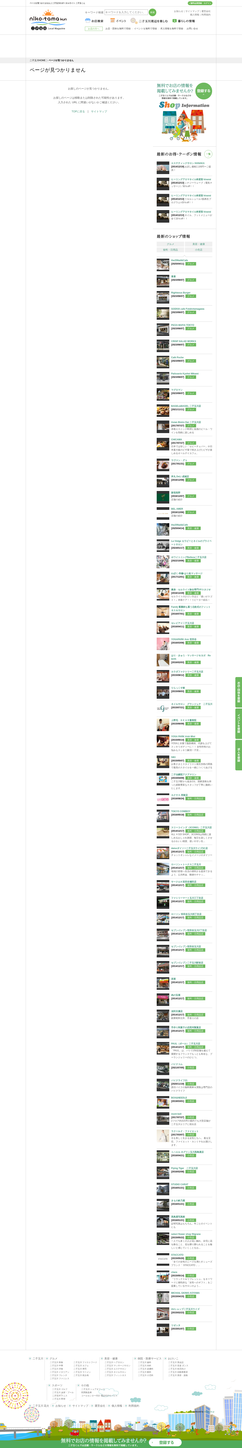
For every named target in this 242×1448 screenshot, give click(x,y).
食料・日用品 (170, 249)
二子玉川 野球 (58, 1399)
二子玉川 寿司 (80, 1369)
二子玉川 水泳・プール (63, 1392)
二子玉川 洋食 (56, 1369)
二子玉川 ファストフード (85, 1362)
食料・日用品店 (195, 798)
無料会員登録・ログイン (200, 3)
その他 (85, 1385)
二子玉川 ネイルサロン (115, 1372)
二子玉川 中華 (56, 1365)
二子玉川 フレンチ (58, 1375)
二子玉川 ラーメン (82, 1372)
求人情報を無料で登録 (171, 28)
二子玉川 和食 (56, 1362)
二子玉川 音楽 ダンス (178, 1365)
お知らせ (60, 1405)
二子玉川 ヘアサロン (114, 1362)
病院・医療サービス (150, 1358)
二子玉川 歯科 (144, 1362)
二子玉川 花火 (41, 1405)
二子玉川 (38, 1358)
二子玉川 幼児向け (177, 1369)
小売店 (198, 249)
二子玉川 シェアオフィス (93, 1389)
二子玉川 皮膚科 (145, 1369)
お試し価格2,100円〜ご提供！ (191, 166)
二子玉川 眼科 (144, 1372)
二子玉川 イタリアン (59, 1372)
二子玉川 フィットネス (115, 1375)
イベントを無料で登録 (145, 28)
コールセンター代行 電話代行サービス (99, 1395)
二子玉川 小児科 (145, 1375)
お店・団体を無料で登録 (118, 28)
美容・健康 (198, 244)
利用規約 (134, 1405)
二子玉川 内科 (144, 1365)
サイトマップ (99, 111)
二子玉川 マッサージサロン (117, 1365)
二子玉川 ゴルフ (59, 1389)
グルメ (170, 244)
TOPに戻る (78, 111)
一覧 (208, 154)
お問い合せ (192, 28)
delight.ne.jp (209, 1412)
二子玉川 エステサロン (115, 1369)
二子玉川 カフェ (81, 1365)
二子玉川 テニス (59, 1395)
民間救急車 (86, 1392)
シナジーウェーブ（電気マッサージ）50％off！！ (191, 183)
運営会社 (100, 1405)
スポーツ (57, 1385)
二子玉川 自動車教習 (178, 1372)
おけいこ (173, 1358)
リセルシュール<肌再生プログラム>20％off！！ (191, 199)
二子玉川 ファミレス (59, 1378)
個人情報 (117, 1405)
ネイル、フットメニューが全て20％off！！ (191, 215)
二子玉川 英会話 (176, 1362)
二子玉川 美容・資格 (178, 1375)
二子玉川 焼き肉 (81, 1375)
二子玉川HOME (38, 60)
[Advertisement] (121, 46)
